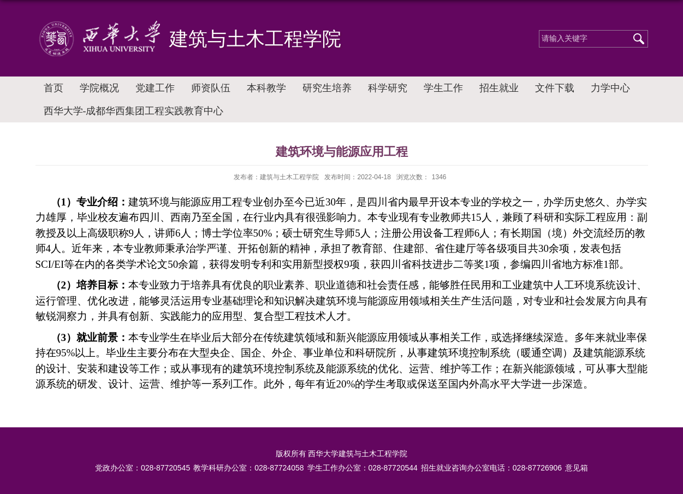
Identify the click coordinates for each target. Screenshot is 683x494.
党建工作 (155, 88)
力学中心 (610, 88)
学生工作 (443, 88)
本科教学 (266, 88)
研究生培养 (327, 88)
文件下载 (554, 88)
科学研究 (387, 88)
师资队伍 (210, 88)
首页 (53, 88)
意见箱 (576, 467)
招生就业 (499, 88)
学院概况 (99, 88)
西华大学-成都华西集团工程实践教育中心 (134, 110)
